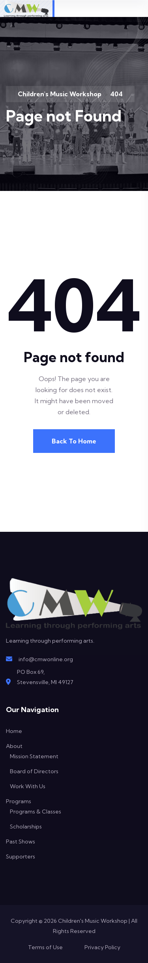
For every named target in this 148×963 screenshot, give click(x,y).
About (14, 746)
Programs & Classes (35, 811)
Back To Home (74, 441)
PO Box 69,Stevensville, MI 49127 (45, 677)
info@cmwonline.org (46, 659)
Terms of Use (45, 947)
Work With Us (27, 786)
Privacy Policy (102, 947)
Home (14, 731)
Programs (18, 801)
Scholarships (26, 826)
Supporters (20, 856)
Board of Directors (34, 771)
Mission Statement (34, 756)
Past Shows (20, 841)
